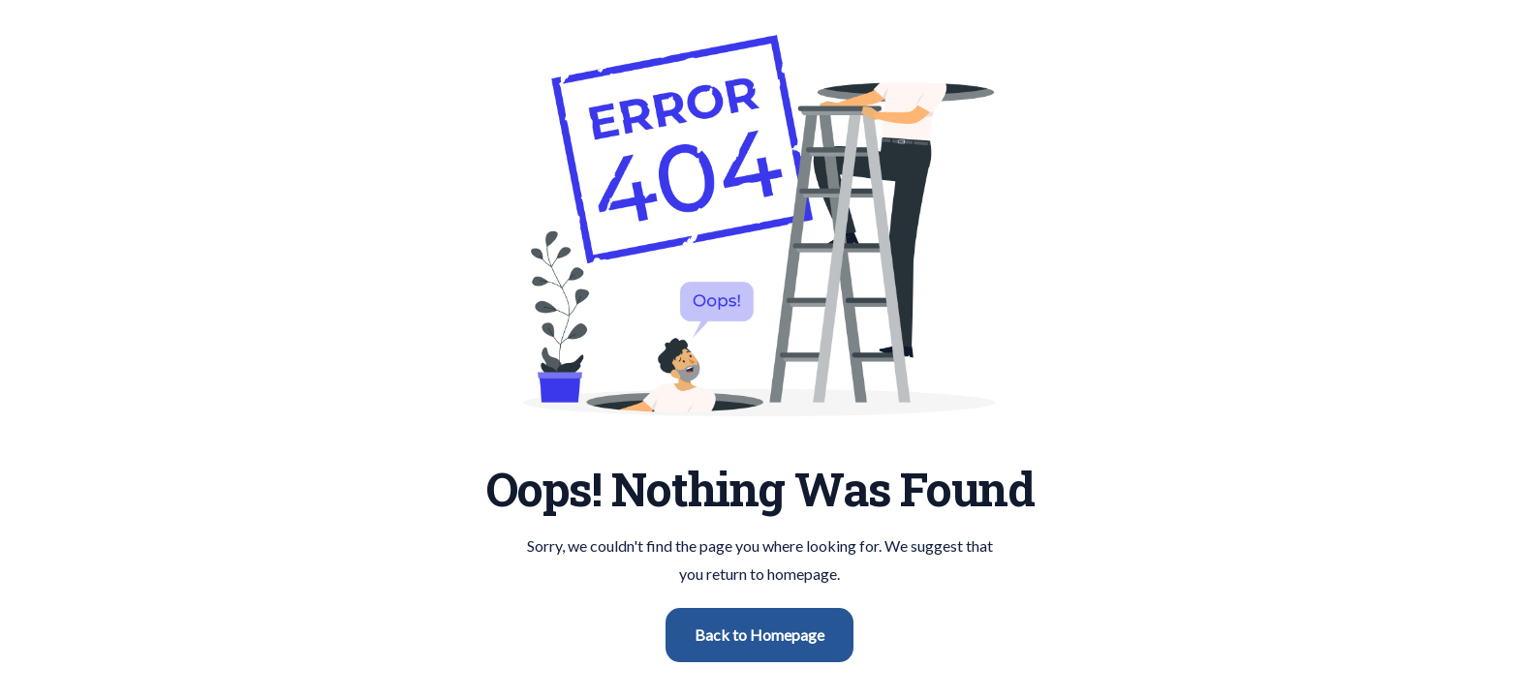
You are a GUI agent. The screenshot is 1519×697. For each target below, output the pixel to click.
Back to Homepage (759, 634)
